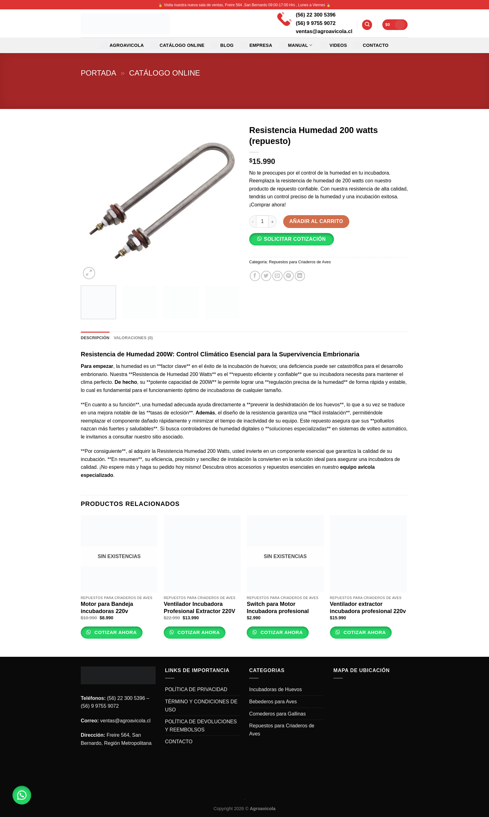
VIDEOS (334, 45)
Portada (98, 73)
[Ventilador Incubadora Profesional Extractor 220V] (202, 553)
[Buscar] (367, 25)
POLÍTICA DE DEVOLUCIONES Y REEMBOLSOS (201, 725)
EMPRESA (256, 45)
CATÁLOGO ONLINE (178, 45)
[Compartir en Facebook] (255, 276)
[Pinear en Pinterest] (288, 276)
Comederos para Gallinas (277, 713)
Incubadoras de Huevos (275, 689)
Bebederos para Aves (273, 701)
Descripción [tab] (95, 337)
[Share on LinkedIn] (300, 276)
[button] (294, 241)
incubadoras (221, 390)
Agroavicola (122, 45)
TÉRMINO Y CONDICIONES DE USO (201, 705)
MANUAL (295, 45)
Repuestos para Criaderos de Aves (300, 262)
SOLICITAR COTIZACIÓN (295, 239)
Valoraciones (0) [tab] (133, 337)
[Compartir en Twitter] (266, 276)
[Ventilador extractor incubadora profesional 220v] (368, 553)
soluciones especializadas (298, 428)
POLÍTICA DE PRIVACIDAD (196, 689)
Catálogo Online (164, 73)
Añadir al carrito (316, 221)
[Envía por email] (277, 276)
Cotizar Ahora (115, 632)
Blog (222, 45)
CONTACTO (371, 45)
